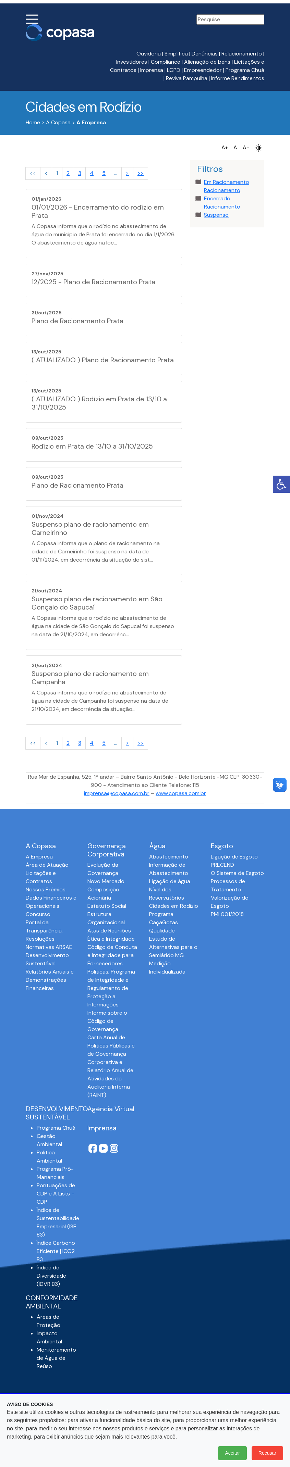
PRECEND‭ (222, 864)
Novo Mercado (105, 881)
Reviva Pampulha (186, 78)
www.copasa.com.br (181, 793)
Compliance (165, 61)
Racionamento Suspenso (222, 210)
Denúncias (205, 53)
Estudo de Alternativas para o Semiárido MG (173, 947)
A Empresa (39, 856)
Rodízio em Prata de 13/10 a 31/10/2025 (92, 446)
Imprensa (151, 70)
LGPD (173, 70)
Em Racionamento (226, 182)
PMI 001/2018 (227, 914)
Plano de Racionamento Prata (77, 320)
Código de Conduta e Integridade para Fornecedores (112, 955)
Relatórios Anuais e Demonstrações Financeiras (50, 980)
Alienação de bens (207, 61)
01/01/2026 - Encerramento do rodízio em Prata (98, 211)
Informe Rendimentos (237, 78)
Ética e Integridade (111, 938)
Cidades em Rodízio (173, 906)
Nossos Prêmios (45, 889)
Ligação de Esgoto (234, 856)
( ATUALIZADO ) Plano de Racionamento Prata (103, 359)
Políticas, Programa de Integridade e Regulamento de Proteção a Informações (111, 988)
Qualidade (162, 930)
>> (140, 173)
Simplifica (176, 53)
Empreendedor (203, 70)
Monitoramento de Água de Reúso (56, 1358)
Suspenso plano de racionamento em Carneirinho (90, 528)
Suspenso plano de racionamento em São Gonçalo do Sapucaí (97, 603)
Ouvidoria (148, 53)
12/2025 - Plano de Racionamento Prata (93, 281)
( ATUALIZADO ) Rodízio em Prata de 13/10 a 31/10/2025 (99, 403)
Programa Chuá (245, 70)
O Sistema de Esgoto (237, 873)
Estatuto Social (106, 906)
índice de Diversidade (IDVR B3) (51, 1276)
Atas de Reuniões (109, 930)
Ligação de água (169, 881)
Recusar (267, 1453)
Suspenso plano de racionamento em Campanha (90, 677)
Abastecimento (168, 856)
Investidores (131, 61)
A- (246, 147)
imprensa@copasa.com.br (116, 793)
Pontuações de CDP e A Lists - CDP (56, 1193)
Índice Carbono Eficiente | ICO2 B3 (56, 1251)
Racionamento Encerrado (222, 194)
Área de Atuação (47, 864)
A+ (224, 147)
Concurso (38, 914)
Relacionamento (241, 53)
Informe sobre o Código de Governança (107, 1021)
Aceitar (232, 1453)
